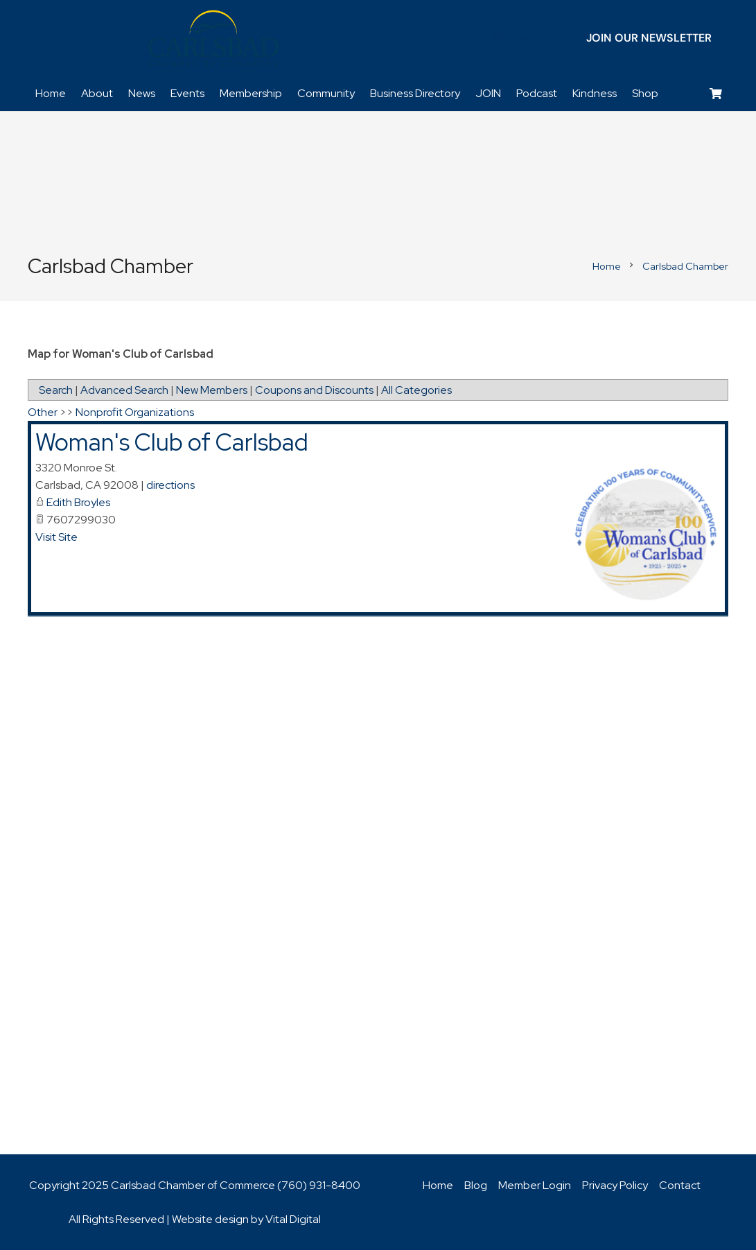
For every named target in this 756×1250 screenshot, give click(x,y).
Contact (680, 1185)
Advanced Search (124, 390)
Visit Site (56, 537)
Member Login (534, 1185)
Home (438, 1185)
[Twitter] (432, 38)
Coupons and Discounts (314, 390)
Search (56, 390)
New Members (211, 390)
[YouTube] (477, 38)
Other (43, 412)
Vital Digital (293, 1219)
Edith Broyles (78, 502)
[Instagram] (499, 38)
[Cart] (716, 94)
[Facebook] (410, 38)
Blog (475, 1185)
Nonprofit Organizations (135, 412)
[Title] (521, 38)
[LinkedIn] (454, 38)
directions (170, 485)
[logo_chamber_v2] (213, 38)
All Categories (416, 390)
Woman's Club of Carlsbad (171, 442)
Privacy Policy (615, 1185)
